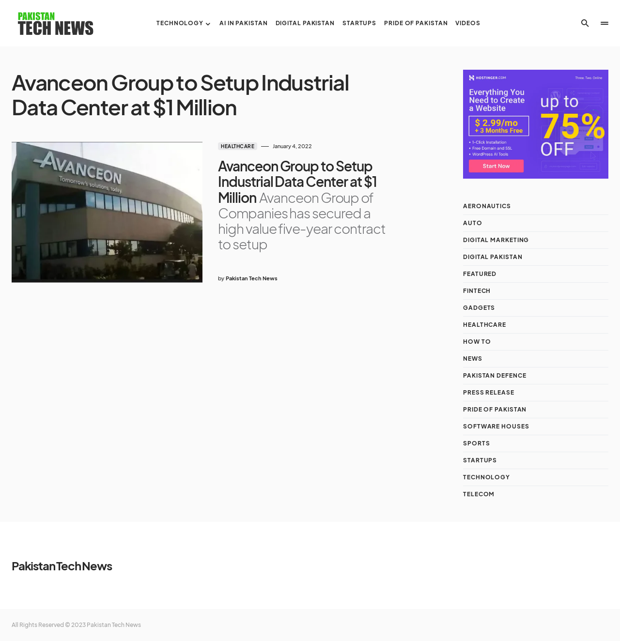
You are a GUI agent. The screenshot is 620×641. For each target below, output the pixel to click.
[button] (585, 23)
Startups (480, 460)
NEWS (472, 358)
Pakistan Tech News (61, 565)
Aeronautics (487, 206)
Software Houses (496, 426)
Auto (472, 223)
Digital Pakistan (492, 256)
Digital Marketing (496, 240)
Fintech (477, 290)
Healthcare (237, 146)
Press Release (488, 392)
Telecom (479, 494)
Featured (479, 273)
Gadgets (479, 307)
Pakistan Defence (494, 375)
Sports (476, 443)
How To (477, 341)
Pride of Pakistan (495, 409)
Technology (486, 477)
